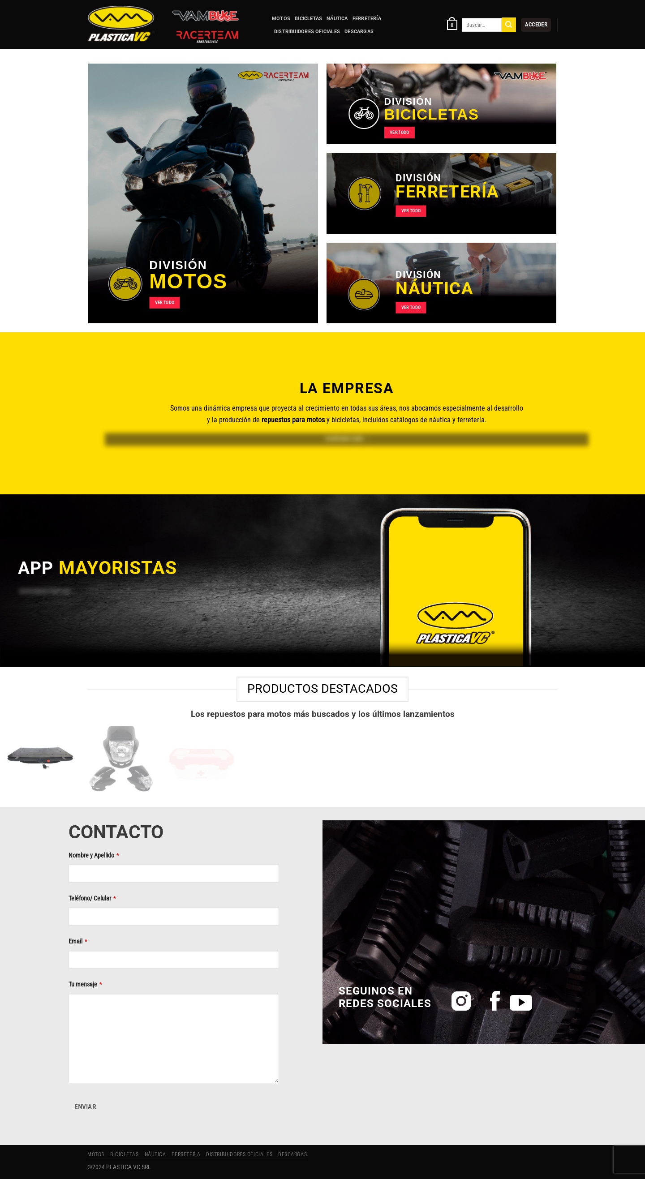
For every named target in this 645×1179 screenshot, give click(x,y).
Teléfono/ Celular (92, 898)
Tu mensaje (85, 984)
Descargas (359, 31)
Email (78, 941)
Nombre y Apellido (94, 855)
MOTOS (281, 18)
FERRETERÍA (367, 18)
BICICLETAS (308, 18)
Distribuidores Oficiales (307, 31)
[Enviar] (509, 24)
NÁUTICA (337, 18)
